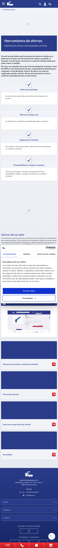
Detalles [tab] (26, 254)
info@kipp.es (29, 495)
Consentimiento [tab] (9, 254)
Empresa (7, 510)
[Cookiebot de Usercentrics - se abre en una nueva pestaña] (45, 247)
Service (6, 518)
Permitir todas (29, 291)
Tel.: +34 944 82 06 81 (29, 492)
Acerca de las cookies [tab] (46, 254)
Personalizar (29, 298)
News (5, 502)
